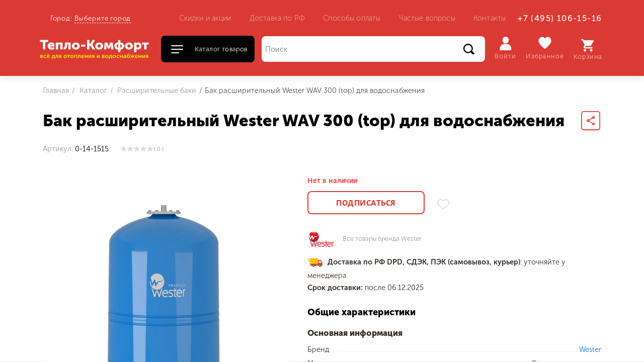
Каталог (92, 90)
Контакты (489, 18)
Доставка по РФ (277, 18)
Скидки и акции (205, 18)
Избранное (545, 48)
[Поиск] (373, 49)
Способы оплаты (351, 18)
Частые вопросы (427, 18)
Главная (56, 90)
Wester (590, 349)
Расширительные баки (155, 90)
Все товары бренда (382, 239)
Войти (505, 48)
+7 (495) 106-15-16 (560, 18)
